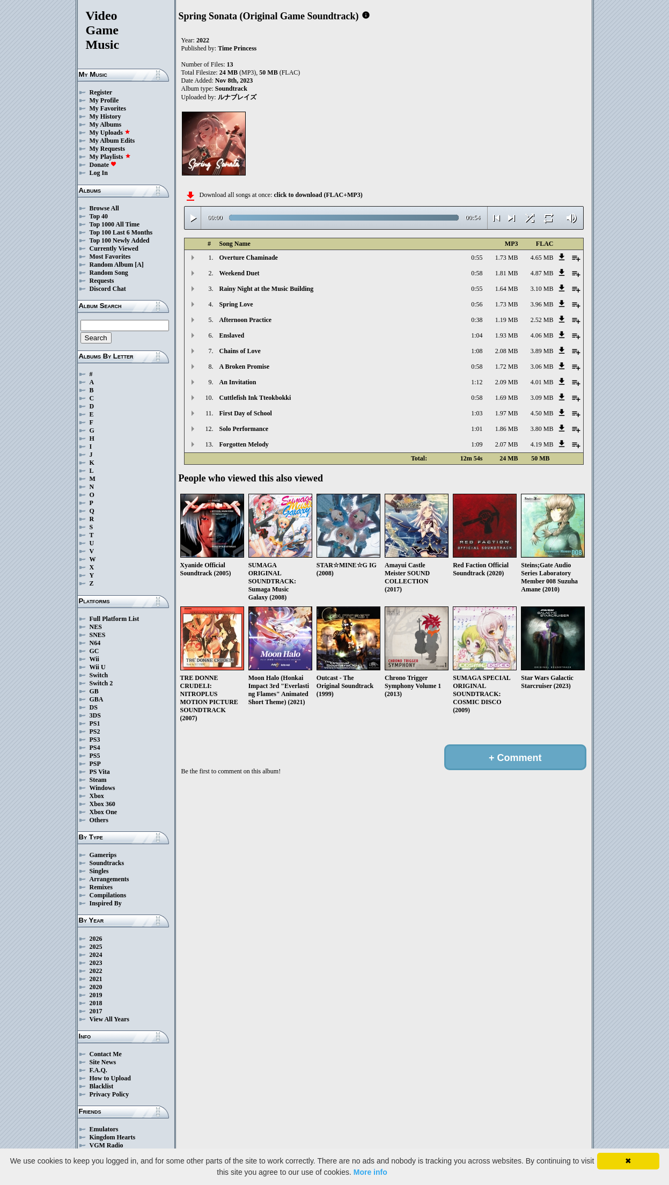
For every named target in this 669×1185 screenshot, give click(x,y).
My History (105, 116)
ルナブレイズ (237, 97)
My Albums (106, 124)
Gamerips (103, 855)
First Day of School (245, 413)
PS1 (95, 723)
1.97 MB (506, 413)
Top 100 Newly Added (120, 240)
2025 (96, 946)
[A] (139, 264)
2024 (96, 955)
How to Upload (110, 1078)
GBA (97, 699)
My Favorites (108, 108)
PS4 (95, 747)
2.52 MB (542, 320)
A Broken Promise (244, 366)
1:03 (476, 413)
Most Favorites (110, 256)
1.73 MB (506, 257)
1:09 (476, 444)
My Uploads (110, 132)
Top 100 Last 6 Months (121, 232)
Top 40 (99, 216)
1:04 (476, 335)
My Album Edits (112, 140)
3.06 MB (542, 366)
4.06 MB (542, 335)
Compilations (108, 895)
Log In (99, 173)
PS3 (95, 739)
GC (94, 651)
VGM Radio (106, 1145)
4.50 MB (542, 413)
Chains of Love (240, 351)
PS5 (95, 755)
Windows (102, 788)
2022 (96, 971)
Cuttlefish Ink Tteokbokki (255, 397)
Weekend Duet (239, 273)
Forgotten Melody (244, 444)
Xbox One (103, 812)
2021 (96, 979)
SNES (98, 635)
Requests (102, 280)
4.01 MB (542, 382)
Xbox (97, 796)
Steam (98, 780)
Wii (94, 659)
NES (96, 627)
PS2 (95, 731)
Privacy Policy (109, 1094)
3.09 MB (542, 397)
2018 (96, 1003)
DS (94, 707)
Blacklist (102, 1086)
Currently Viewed (114, 248)
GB (94, 691)
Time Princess (237, 48)
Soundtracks (107, 863)
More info (370, 1172)
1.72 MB (506, 366)
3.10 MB (542, 288)
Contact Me (106, 1054)
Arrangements (109, 879)
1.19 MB (506, 320)
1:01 (476, 429)
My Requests (107, 148)
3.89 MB (542, 351)
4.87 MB (542, 273)
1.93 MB (506, 335)
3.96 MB (542, 304)
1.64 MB (506, 288)
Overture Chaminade (248, 257)
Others (99, 820)
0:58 (476, 273)
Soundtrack (231, 88)
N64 (95, 643)
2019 (96, 995)
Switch (99, 675)
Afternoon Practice (245, 320)
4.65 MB (542, 257)
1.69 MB (506, 397)
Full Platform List (114, 619)
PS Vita (100, 772)
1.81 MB (506, 273)
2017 (96, 1011)
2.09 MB (506, 382)
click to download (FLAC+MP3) (318, 195)
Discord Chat (108, 288)
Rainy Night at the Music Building (266, 288)
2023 (96, 963)
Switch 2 (101, 683)
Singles (99, 871)
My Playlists (110, 156)
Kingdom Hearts (113, 1137)
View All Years (109, 1019)
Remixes (101, 887)
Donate (103, 165)
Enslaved (232, 335)
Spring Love (236, 304)
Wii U (98, 667)
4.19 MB (542, 444)
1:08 (476, 351)
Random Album (112, 264)
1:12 (476, 382)
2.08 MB (506, 351)
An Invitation (237, 382)
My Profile (104, 100)
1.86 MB (506, 429)
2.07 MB (506, 444)
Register (101, 92)
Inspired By (106, 903)
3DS (95, 715)
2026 (96, 938)
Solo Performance (244, 429)
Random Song (109, 272)
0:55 (476, 257)
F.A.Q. (98, 1070)
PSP (95, 763)
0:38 (476, 320)
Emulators (104, 1129)
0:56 (476, 304)
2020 (96, 987)
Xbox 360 (102, 804)
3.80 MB (542, 429)
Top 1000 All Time (114, 224)
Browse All (104, 208)
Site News (103, 1062)
